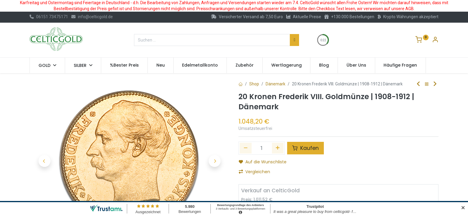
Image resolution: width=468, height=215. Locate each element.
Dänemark (275, 84)
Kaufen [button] (305, 148)
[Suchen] (294, 40)
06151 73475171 (49, 16)
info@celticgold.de (92, 16)
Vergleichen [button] (254, 172)
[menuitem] (124, 65)
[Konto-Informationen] (435, 40)
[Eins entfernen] (246, 148)
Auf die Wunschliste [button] (263, 162)
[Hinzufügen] (278, 148)
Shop (254, 84)
